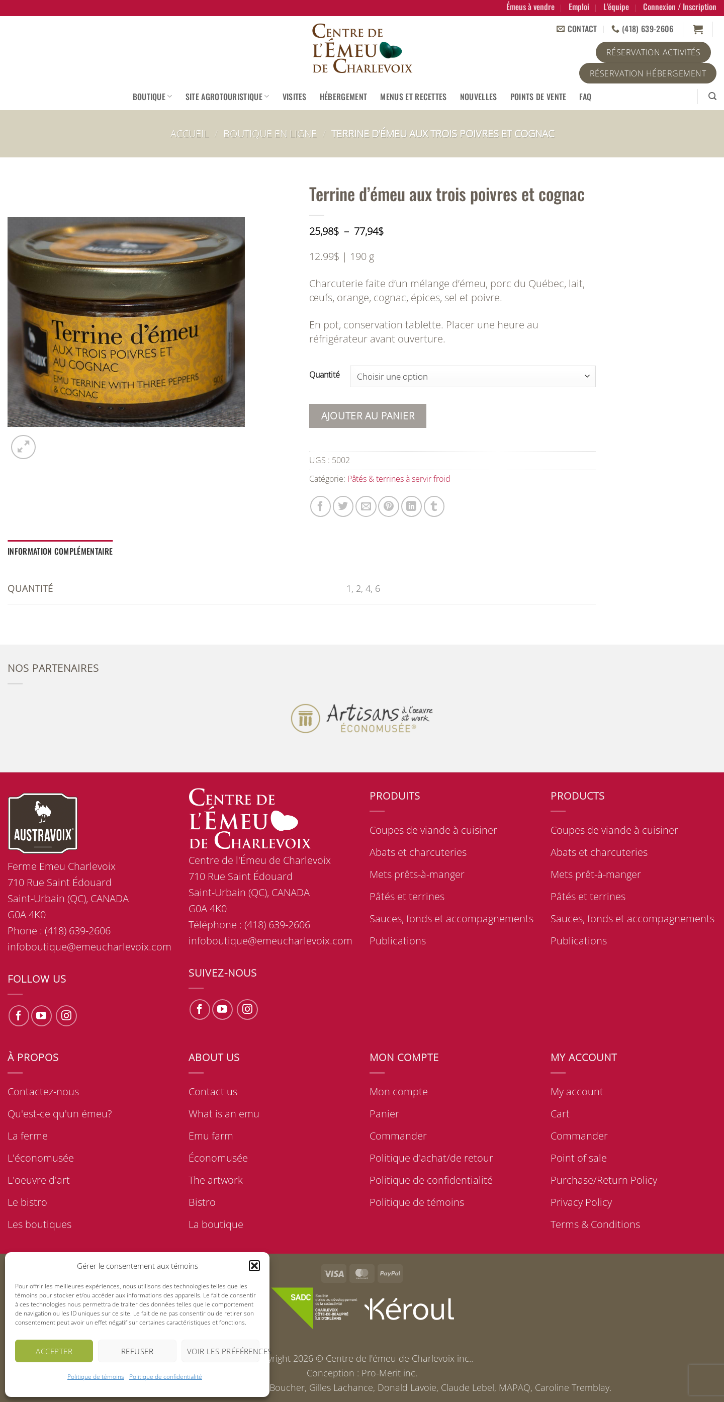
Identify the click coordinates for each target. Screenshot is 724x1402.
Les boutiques (39, 1224)
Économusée (218, 1158)
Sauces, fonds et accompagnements (451, 918)
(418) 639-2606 (277, 924)
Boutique (152, 97)
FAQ (585, 97)
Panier (384, 1113)
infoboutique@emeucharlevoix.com (270, 940)
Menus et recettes (413, 97)
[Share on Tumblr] (434, 506)
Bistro (202, 1202)
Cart (560, 1113)
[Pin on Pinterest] (388, 506)
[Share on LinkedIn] (411, 506)
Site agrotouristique (227, 97)
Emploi (579, 7)
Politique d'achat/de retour (431, 1158)
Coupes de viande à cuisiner (433, 830)
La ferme (28, 1136)
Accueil (189, 133)
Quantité (324, 375)
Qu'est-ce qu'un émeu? (60, 1113)
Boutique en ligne (270, 133)
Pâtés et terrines (407, 896)
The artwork (216, 1180)
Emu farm (211, 1136)
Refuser (137, 1351)
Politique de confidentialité (165, 1376)
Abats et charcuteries (418, 852)
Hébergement (344, 97)
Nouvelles (478, 97)
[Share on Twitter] (343, 506)
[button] (254, 1266)
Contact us (213, 1091)
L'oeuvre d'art (39, 1180)
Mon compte (399, 1091)
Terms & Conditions (595, 1224)
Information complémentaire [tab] (60, 551)
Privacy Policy (581, 1202)
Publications (398, 940)
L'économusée (41, 1158)
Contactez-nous (43, 1091)
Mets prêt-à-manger (596, 874)
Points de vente (538, 97)
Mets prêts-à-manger (417, 874)
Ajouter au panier (367, 415)
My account (577, 1091)
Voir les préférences (223, 1351)
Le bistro (27, 1202)
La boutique (216, 1224)
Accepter (54, 1351)
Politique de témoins (95, 1376)
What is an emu (224, 1113)
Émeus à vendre (530, 7)
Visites (295, 97)
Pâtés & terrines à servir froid (398, 478)
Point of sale (579, 1158)
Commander (398, 1136)
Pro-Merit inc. (389, 1373)
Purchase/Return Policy (604, 1180)
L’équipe (616, 7)
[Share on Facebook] (320, 506)
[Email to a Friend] (365, 506)
